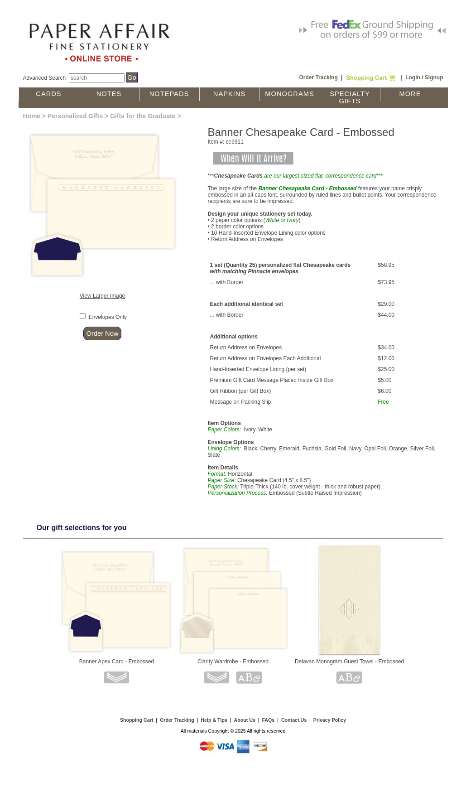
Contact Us (294, 720)
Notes (109, 93)
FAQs (268, 720)
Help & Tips (214, 720)
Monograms (289, 93)
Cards (48, 93)
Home (32, 116)
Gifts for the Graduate (143, 116)
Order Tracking (318, 77)
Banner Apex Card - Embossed (116, 661)
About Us (244, 720)
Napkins (229, 93)
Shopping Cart (136, 720)
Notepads (169, 93)
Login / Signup (424, 77)
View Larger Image (102, 296)
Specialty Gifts (350, 97)
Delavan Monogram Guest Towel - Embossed (349, 661)
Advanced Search (44, 78)
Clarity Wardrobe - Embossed (233, 661)
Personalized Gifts (75, 116)
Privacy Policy (329, 720)
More (410, 93)
